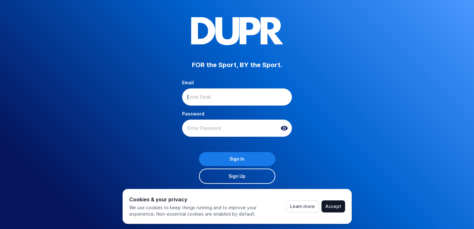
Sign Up (237, 176)
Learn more (302, 206)
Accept (333, 206)
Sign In (237, 159)
